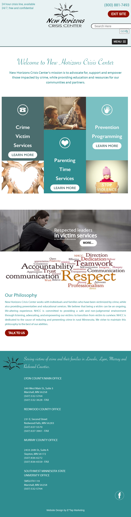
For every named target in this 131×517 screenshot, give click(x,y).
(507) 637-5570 (33, 427)
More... (88, 242)
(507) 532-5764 (33, 396)
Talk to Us (16, 333)
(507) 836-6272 (33, 458)
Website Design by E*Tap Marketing (65, 510)
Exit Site (118, 14)
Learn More (23, 155)
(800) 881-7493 (116, 5)
